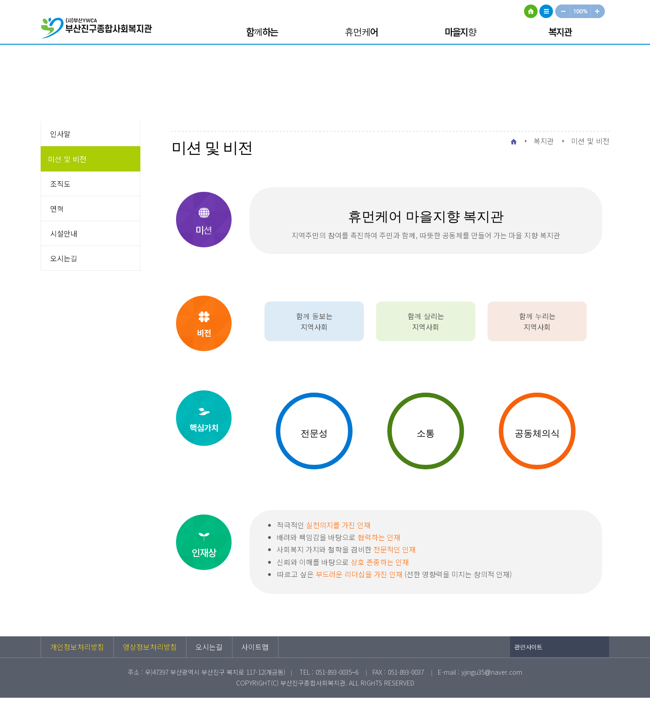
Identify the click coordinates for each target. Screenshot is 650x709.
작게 (562, 11)
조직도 (60, 183)
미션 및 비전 (67, 158)
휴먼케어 (361, 31)
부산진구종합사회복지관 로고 (99, 29)
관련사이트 (528, 647)
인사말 (60, 133)
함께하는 (262, 31)
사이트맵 (546, 11)
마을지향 (460, 31)
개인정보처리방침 (77, 646)
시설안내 (63, 233)
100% (580, 11)
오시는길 (64, 258)
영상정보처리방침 (150, 646)
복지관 (559, 31)
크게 (598, 11)
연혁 (57, 208)
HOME (531, 11)
